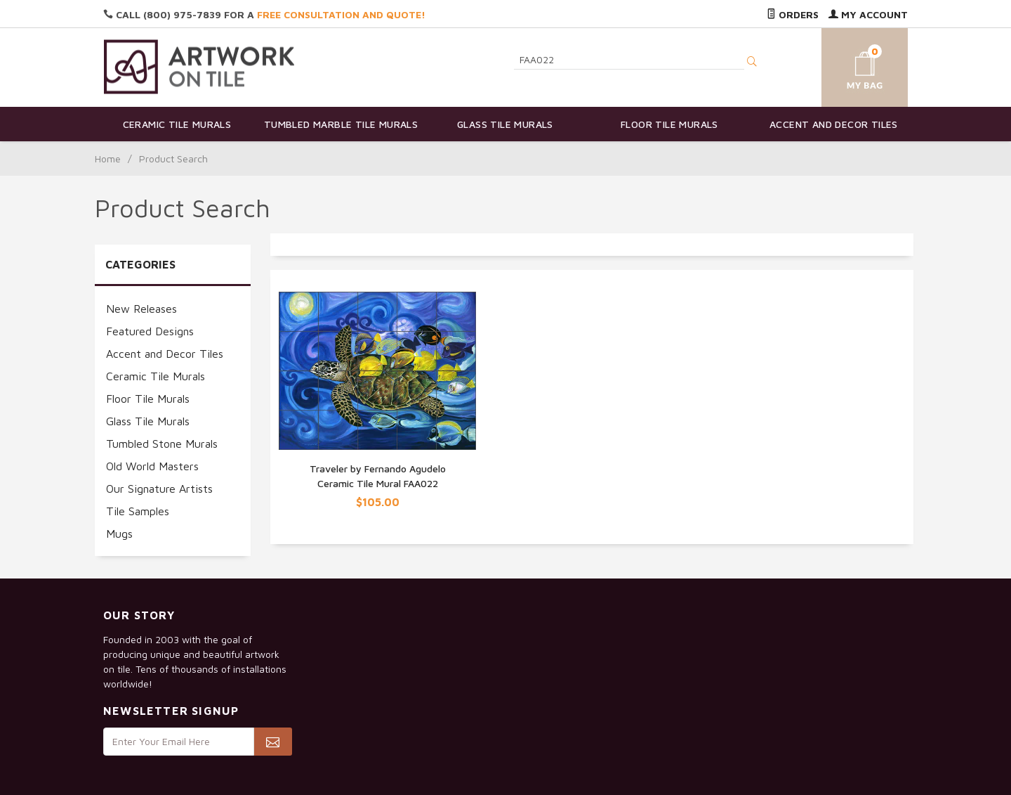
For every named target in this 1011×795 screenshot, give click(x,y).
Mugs (119, 533)
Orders (793, 14)
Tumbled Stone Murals (162, 443)
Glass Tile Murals (505, 124)
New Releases (141, 308)
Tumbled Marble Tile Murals (341, 124)
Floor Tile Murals (669, 124)
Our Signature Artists (159, 488)
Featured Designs (150, 331)
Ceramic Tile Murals (177, 124)
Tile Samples (137, 511)
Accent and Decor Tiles (833, 124)
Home (108, 158)
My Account (868, 14)
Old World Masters (152, 466)
